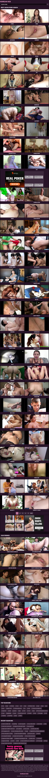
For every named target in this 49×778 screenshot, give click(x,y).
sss (3, 706)
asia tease (40, 724)
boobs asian (32, 738)
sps (25, 706)
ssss (17, 706)
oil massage (39, 741)
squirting (15, 724)
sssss (29, 711)
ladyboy (4, 715)
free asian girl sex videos (7, 733)
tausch (38, 733)
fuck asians (26, 728)
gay (20, 711)
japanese (4, 711)
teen (35, 713)
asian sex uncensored (6, 726)
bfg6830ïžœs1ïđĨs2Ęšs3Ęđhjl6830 (37, 731)
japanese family (5, 741)
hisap (46, 741)
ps (46, 706)
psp (34, 711)
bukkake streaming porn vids (21, 738)
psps (16, 715)
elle (45, 724)
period (13, 741)
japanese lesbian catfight (7, 738)
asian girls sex (31, 726)
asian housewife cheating (20, 733)
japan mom (9, 708)
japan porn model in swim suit (8, 728)
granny (15, 711)
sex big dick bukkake (6, 736)
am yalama (19, 728)
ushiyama (40, 738)
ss (21, 706)
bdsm (21, 715)
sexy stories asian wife (7, 743)
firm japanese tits (6, 731)
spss (38, 706)
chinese (12, 706)
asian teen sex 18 (22, 713)
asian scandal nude (6, 724)
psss (3, 708)
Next (31, 513)
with (18, 741)
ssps (29, 708)
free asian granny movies (42, 711)
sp (24, 708)
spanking (10, 715)
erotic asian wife (35, 728)
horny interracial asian (30, 736)
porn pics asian (31, 733)
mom (24, 711)
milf (46, 713)
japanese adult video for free (20, 743)
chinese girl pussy (18, 708)
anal (10, 711)
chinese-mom (32, 706)
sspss (15, 713)
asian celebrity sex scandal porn (28, 741)
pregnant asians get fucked (19, 726)
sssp (3, 713)
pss (7, 706)
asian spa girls (22, 724)
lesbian (29, 713)
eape (27, 731)
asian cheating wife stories (17, 731)
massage (40, 713)
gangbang (9, 713)
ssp (42, 706)
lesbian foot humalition (18, 736)
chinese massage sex (37, 708)
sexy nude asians (31, 724)
